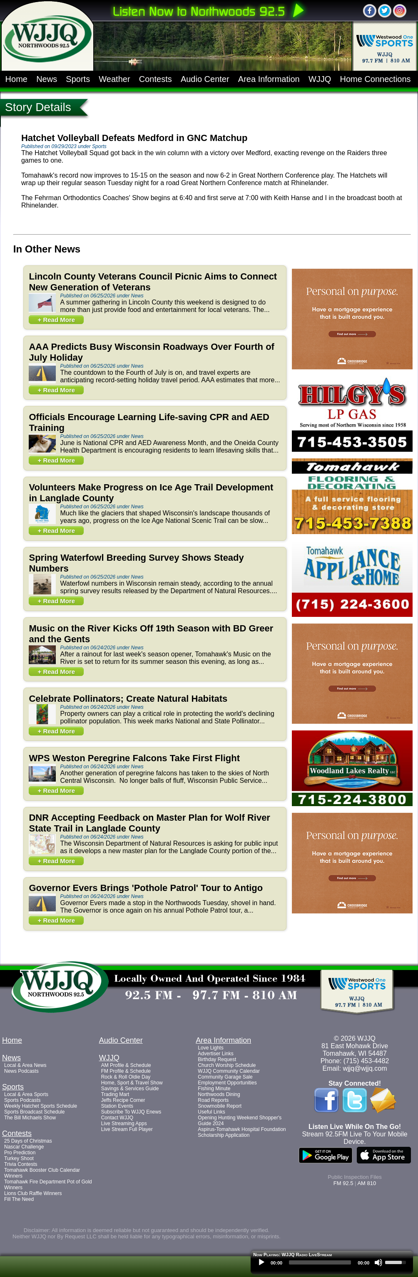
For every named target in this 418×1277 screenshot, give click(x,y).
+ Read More (56, 319)
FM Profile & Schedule (126, 1071)
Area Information (269, 79)
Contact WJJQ (117, 1118)
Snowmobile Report (219, 1106)
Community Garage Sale (225, 1077)
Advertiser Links (215, 1054)
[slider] (320, 1262)
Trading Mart (115, 1094)
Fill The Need (19, 1199)
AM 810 (366, 1183)
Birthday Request (217, 1059)
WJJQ (320, 79)
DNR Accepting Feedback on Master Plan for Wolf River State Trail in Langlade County (149, 823)
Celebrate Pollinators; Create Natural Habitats (128, 698)
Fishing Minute (214, 1088)
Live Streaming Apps (124, 1123)
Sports (78, 79)
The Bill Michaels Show (30, 1118)
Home (16, 79)
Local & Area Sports (26, 1094)
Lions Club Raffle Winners (33, 1193)
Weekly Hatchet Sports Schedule (40, 1106)
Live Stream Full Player (127, 1129)
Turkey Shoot (19, 1158)
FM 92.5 (343, 1183)
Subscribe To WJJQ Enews (131, 1112)
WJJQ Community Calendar (229, 1071)
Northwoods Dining (219, 1094)
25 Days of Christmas (28, 1141)
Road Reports (213, 1100)
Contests (155, 79)
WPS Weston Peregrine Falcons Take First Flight (134, 758)
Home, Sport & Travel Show (132, 1083)
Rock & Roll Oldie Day (126, 1077)
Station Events (117, 1106)
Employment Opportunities (227, 1083)
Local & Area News (25, 1065)
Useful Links (211, 1112)
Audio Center (205, 79)
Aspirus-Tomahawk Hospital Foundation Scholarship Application (242, 1132)
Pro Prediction (19, 1153)
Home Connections (375, 79)
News (46, 79)
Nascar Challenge (24, 1147)
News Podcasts (21, 1071)
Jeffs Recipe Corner (123, 1100)
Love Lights (210, 1048)
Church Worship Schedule (227, 1065)
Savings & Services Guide (130, 1088)
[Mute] (378, 1262)
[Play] (261, 1262)
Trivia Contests (20, 1164)
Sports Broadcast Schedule (34, 1112)
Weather (114, 79)
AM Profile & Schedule (126, 1065)
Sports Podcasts (22, 1100)
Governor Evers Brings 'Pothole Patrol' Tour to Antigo (146, 888)
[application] (332, 1264)
